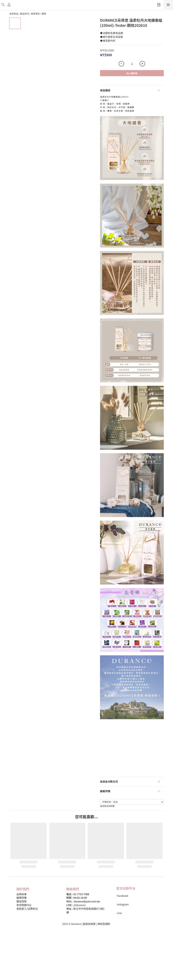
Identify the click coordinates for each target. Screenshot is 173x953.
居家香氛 (35, 13)
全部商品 (13, 13)
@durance (80, 905)
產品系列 (24, 13)
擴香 (44, 13)
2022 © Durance (71, 924)
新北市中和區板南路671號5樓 (85, 910)
